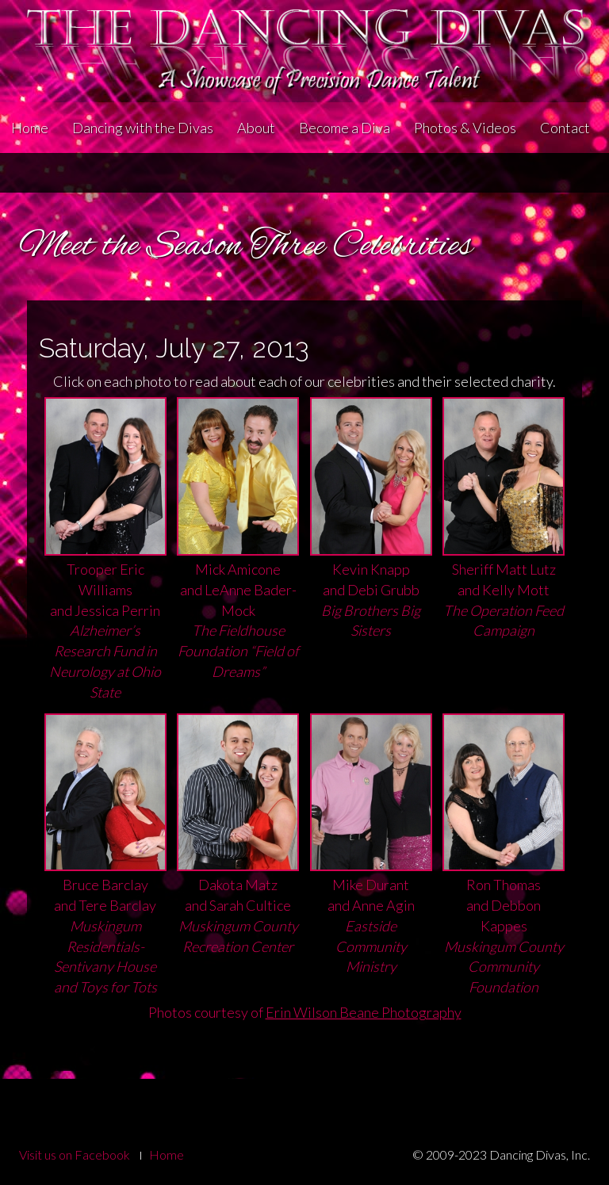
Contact (565, 127)
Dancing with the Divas (142, 127)
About (256, 127)
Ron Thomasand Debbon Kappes (503, 889)
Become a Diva (344, 127)
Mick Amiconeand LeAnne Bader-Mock (238, 573)
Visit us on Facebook (74, 1154)
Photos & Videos (465, 127)
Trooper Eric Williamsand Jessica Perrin (105, 584)
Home (29, 127)
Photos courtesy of (305, 1012)
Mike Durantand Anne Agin (371, 879)
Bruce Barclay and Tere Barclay (105, 889)
